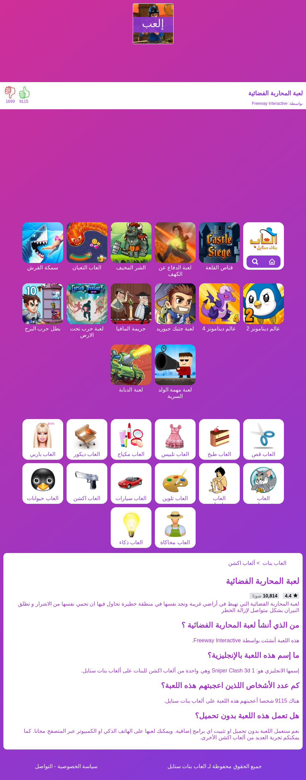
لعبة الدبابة (131, 386)
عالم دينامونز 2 (263, 325)
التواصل (44, 766)
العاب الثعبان (87, 264)
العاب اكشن (87, 495)
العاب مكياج (131, 451)
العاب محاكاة (175, 539)
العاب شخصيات (263, 498)
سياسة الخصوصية (77, 766)
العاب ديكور (87, 451)
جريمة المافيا (131, 325)
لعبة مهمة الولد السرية (175, 389)
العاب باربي (42, 451)
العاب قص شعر (263, 454)
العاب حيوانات (42, 495)
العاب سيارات (130, 495)
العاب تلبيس (174, 451)
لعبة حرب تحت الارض (87, 328)
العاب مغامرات (219, 498)
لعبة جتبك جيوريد (175, 325)
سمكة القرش (42, 264)
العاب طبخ (219, 451)
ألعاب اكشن (241, 563)
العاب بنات (274, 563)
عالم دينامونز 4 (219, 325)
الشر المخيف (131, 264)
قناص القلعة (219, 264)
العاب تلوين (175, 495)
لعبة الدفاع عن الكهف (175, 267)
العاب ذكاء (131, 539)
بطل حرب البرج (42, 325)
